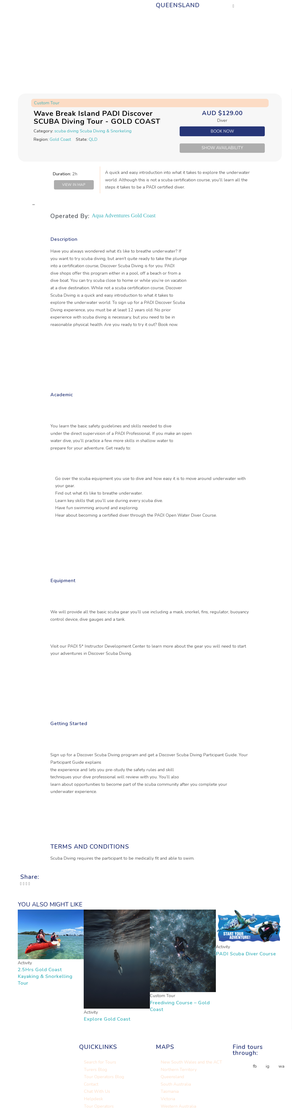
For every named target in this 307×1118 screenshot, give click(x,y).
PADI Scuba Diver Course (246, 955)
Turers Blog (95, 1070)
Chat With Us (97, 1092)
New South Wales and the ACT (191, 1063)
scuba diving (66, 131)
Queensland (172, 1078)
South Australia (176, 1085)
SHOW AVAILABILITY (222, 148)
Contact (91, 1085)
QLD (93, 139)
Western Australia (178, 1107)
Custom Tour (46, 103)
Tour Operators (99, 1107)
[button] (21, 884)
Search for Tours (100, 1063)
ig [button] (267, 1067)
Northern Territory (179, 1070)
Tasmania (170, 1092)
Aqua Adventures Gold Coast (127, 216)
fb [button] (255, 1067)
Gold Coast (60, 139)
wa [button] (281, 1067)
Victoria (168, 1100)
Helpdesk (93, 1100)
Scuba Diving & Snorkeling (106, 131)
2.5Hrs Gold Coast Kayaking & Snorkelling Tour (45, 977)
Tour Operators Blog (104, 1078)
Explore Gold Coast (107, 1020)
